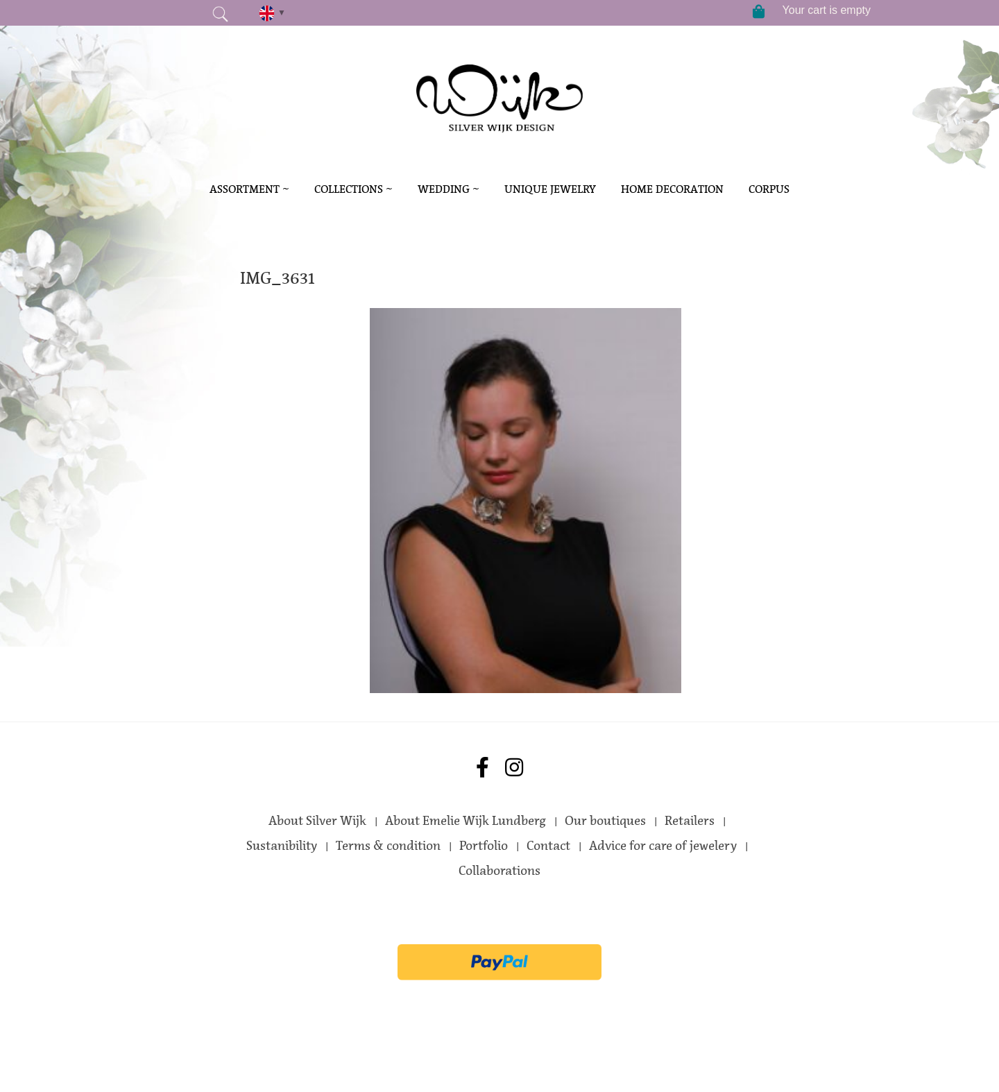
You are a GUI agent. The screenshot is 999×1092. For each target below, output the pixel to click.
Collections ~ (353, 189)
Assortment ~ (249, 189)
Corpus (769, 189)
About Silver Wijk (317, 820)
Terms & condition (388, 845)
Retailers (690, 820)
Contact (548, 845)
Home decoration (672, 189)
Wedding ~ (448, 189)
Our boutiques (605, 820)
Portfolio (483, 845)
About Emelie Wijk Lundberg (465, 820)
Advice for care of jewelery (663, 845)
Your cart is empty (827, 10)
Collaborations (499, 870)
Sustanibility (281, 845)
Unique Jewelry (550, 189)
